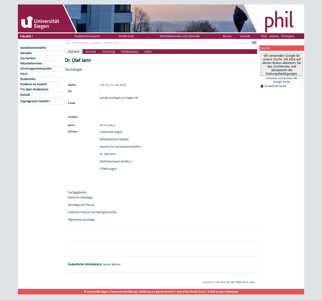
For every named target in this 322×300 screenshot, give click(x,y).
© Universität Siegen (96, 291)
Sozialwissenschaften (33, 48)
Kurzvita (91, 51)
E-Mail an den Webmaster (223, 291)
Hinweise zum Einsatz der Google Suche (282, 80)
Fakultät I (26, 36)
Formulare (287, 36)
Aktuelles (26, 53)
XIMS (223, 282)
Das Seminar (28, 58)
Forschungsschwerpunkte (36, 68)
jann (115, 42)
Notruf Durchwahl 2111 (191, 291)
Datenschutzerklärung (124, 291)
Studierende (126, 36)
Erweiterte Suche (275, 86)
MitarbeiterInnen (31, 63)
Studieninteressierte (87, 36)
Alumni (227, 36)
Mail (264, 36)
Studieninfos (27, 79)
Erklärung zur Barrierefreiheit (156, 291)
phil (67, 42)
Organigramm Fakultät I (35, 101)
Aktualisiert (209, 282)
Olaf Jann (73, 51)
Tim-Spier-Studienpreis (34, 89)
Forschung (108, 51)
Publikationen (129, 51)
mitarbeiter (107, 42)
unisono (274, 36)
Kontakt (25, 95)
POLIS (23, 74)
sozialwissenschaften (80, 42)
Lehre (148, 51)
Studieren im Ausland (33, 84)
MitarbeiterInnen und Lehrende (180, 36)
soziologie (95, 42)
